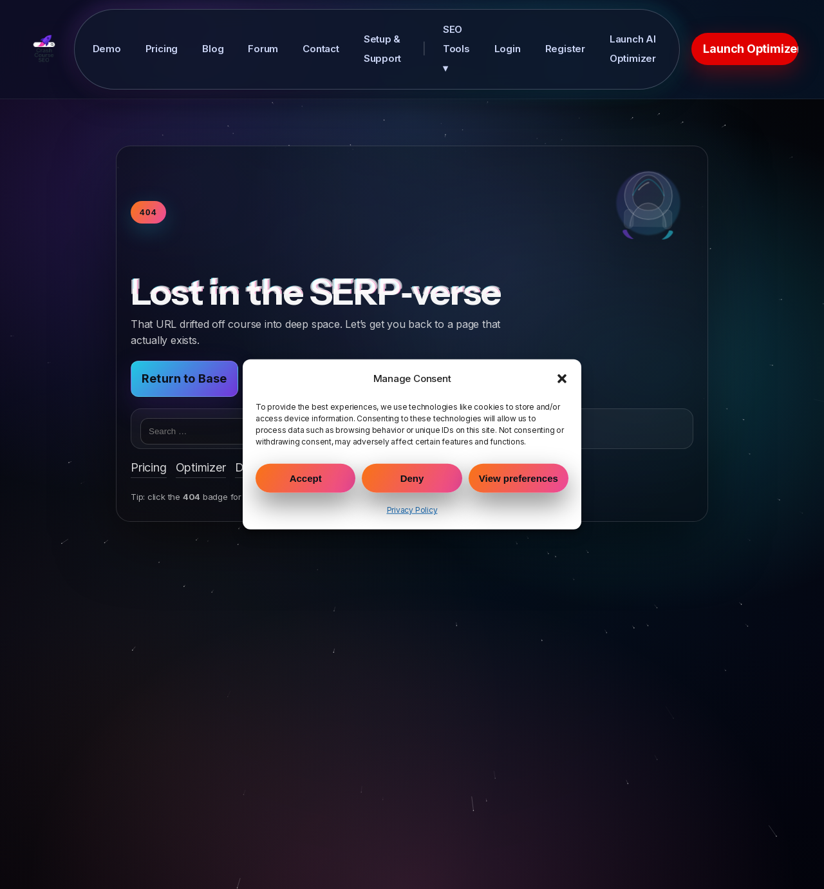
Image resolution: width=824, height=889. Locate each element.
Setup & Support (383, 48)
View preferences (518, 478)
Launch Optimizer (750, 48)
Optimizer (201, 467)
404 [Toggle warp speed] (148, 212)
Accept (306, 478)
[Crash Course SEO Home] (44, 49)
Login (507, 49)
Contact (321, 49)
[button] (562, 378)
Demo (107, 49)
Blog (212, 49)
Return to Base (184, 378)
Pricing (161, 49)
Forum (263, 49)
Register (565, 49)
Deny (412, 478)
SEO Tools (456, 48)
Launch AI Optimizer (633, 48)
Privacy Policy (412, 510)
